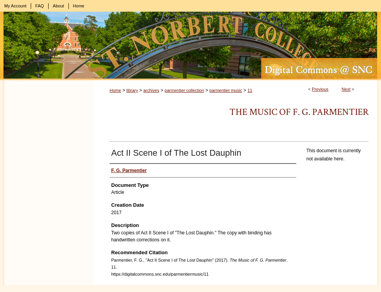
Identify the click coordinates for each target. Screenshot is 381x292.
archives (151, 90)
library (132, 90)
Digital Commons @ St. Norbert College (190, 46)
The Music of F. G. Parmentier (299, 112)
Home (115, 90)
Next (346, 89)
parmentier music (226, 90)
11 (250, 90)
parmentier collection (184, 90)
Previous (320, 89)
